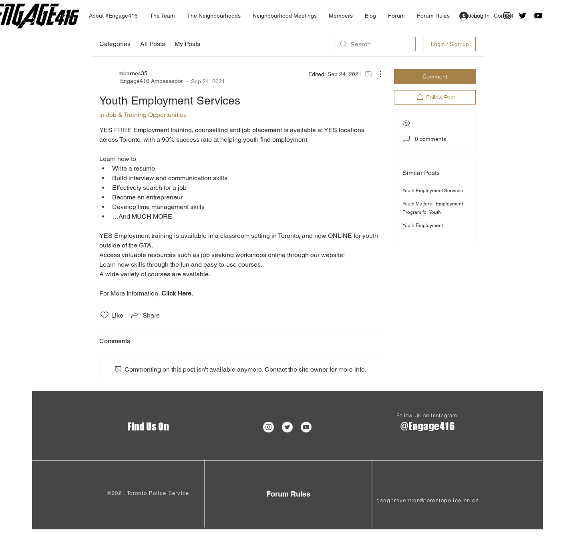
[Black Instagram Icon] (507, 15)
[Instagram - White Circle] (268, 427)
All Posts (152, 44)
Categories (115, 44)
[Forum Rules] (288, 494)
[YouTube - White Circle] (306, 427)
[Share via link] (145, 315)
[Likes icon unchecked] (104, 315)
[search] (375, 44)
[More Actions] (376, 74)
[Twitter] (522, 15)
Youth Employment (422, 225)
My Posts (187, 44)
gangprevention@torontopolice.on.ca (427, 500)
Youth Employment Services (432, 190)
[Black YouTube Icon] (538, 15)
